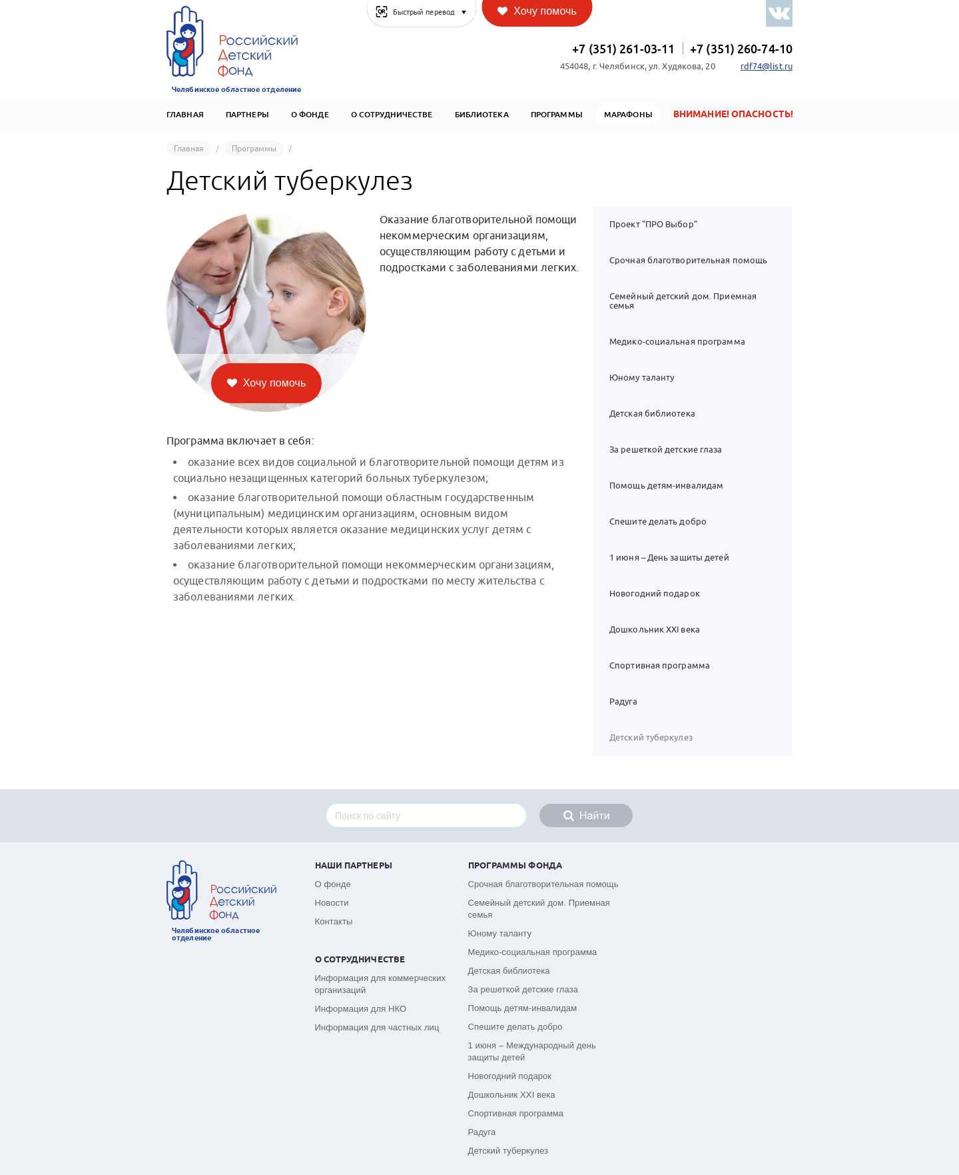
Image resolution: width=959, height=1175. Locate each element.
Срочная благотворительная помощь (688, 260)
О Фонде (310, 114)
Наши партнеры (353, 866)
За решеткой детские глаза (666, 449)
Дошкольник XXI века (654, 629)
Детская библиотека (652, 413)
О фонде (333, 884)
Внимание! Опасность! (733, 115)
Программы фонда (515, 866)
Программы (557, 114)
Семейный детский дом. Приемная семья (683, 301)
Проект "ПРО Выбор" (653, 224)
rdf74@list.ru (767, 66)
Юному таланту (641, 377)
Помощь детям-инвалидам (666, 485)
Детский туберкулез (508, 1151)
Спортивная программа (659, 665)
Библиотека (482, 114)
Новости (332, 903)
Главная (185, 114)
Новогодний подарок (654, 593)
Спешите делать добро (658, 521)
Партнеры (247, 114)
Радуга (623, 701)
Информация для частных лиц (377, 1027)
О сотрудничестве (392, 114)
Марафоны (628, 114)
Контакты (334, 921)
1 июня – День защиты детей (669, 557)
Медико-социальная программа (677, 341)
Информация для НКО (361, 1009)
